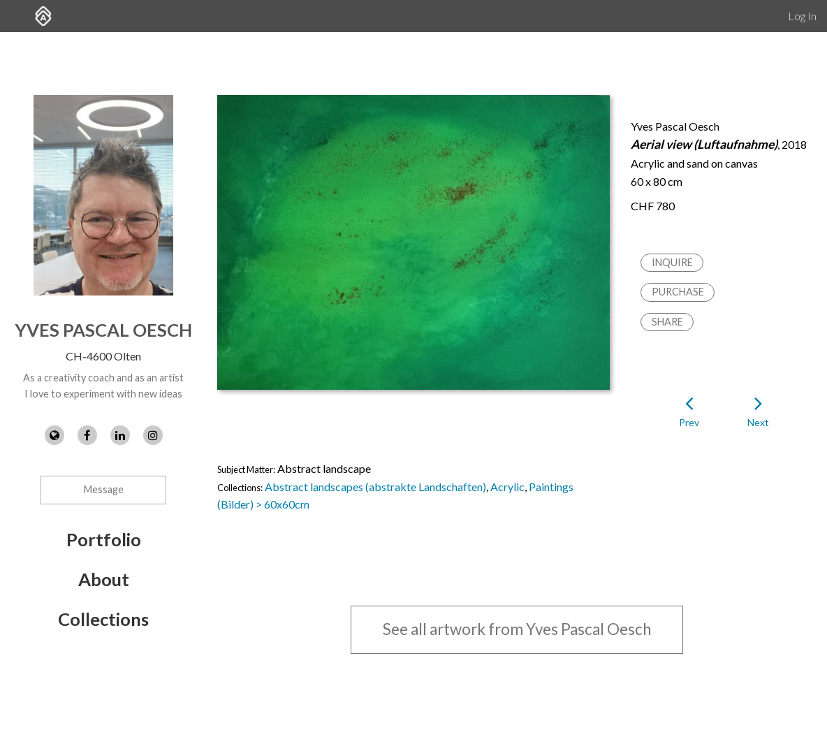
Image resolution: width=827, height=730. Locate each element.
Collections (103, 618)
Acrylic (507, 486)
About (103, 579)
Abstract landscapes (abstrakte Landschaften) (375, 486)
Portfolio (103, 539)
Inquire (672, 262)
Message (104, 489)
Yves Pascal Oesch (103, 329)
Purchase (678, 292)
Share (667, 322)
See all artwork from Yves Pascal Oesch (517, 629)
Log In (802, 15)
